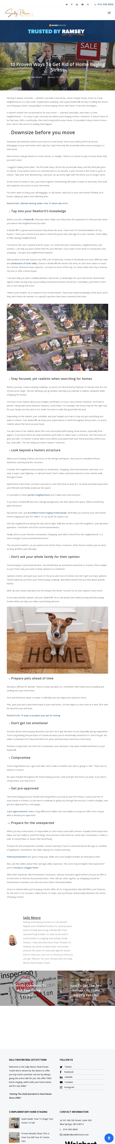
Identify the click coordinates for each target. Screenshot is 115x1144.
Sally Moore (36, 77)
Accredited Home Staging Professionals (47, 512)
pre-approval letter (18, 811)
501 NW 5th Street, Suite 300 (77, 1120)
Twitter (66, 1066)
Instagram (67, 1087)
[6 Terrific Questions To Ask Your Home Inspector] (28, 988)
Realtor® (28, 219)
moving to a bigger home (26, 867)
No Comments (77, 77)
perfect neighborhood (39, 494)
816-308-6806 (106, 4)
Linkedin (66, 1077)
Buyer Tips (57, 56)
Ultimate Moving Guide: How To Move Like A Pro (44, 203)
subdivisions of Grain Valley (24, 263)
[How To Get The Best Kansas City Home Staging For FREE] (86, 988)
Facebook (66, 1072)
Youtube (66, 1082)
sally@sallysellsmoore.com (76, 1134)
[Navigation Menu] (109, 12)
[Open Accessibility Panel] (109, 1138)
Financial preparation (17, 856)
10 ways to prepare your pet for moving (40, 715)
